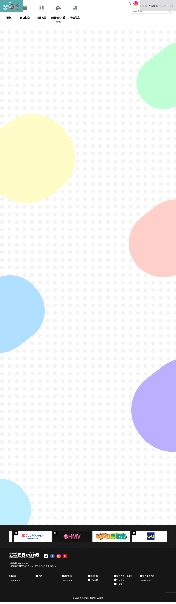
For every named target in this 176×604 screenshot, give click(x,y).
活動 (41, 575)
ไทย (168, 3)
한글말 (159, 3)
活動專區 (95, 580)
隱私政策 (148, 581)
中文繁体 (150, 3)
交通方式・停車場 (125, 575)
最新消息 (18, 581)
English (141, 3)
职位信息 (121, 580)
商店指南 (69, 575)
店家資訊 (70, 581)
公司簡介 (121, 585)
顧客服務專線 (149, 575)
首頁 (15, 575)
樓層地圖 (95, 575)
